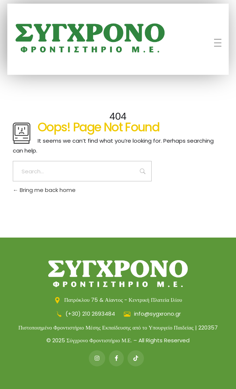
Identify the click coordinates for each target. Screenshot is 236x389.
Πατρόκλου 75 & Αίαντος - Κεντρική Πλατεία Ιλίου (118, 300)
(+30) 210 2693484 (86, 313)
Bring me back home (44, 190)
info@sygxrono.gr (152, 313)
